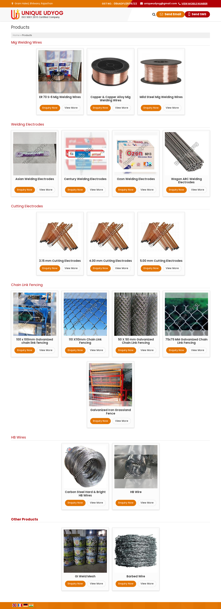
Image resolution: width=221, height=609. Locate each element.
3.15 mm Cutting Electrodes (60, 261)
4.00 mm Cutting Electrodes (110, 261)
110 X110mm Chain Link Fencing (85, 341)
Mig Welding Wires (26, 42)
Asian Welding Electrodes (34, 179)
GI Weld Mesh (85, 576)
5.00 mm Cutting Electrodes (161, 261)
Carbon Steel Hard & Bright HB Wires (85, 493)
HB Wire (136, 492)
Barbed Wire (136, 576)
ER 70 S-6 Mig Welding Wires (60, 97)
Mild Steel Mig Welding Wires (161, 97)
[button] (194, 3)
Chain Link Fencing (27, 284)
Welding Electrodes (27, 124)
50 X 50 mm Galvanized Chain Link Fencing (136, 341)
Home (16, 35)
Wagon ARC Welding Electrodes (186, 180)
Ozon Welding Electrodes (136, 179)
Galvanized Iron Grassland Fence (110, 412)
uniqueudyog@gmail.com (160, 3)
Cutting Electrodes (27, 206)
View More (71, 107)
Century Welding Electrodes (85, 179)
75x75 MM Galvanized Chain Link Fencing (186, 341)
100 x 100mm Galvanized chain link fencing (34, 341)
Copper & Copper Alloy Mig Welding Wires (110, 99)
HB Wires (18, 437)
